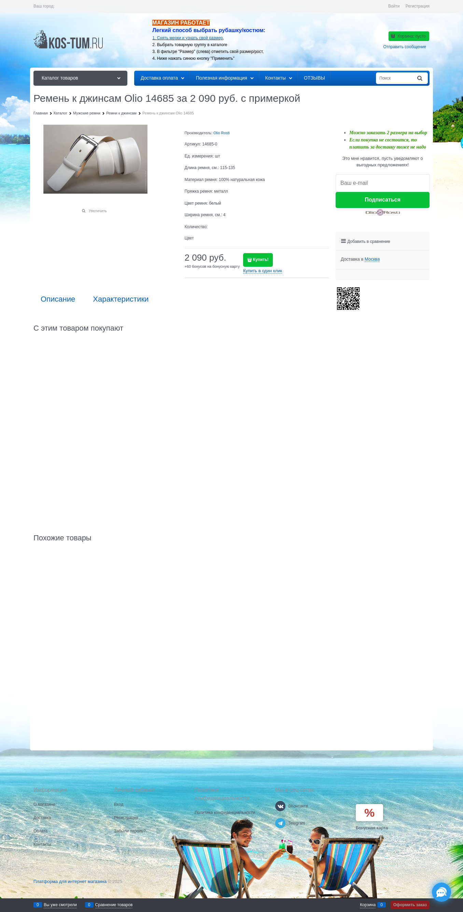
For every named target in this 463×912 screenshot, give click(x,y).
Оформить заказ (410, 904)
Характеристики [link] (121, 299)
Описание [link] (58, 299)
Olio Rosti (221, 133)
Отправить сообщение (404, 46)
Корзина (368, 905)
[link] (372, 259)
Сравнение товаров (114, 905)
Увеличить (98, 211)
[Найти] (420, 78)
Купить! (261, 259)
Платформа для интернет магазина (70, 881)
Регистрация (418, 6)
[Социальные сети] (441, 892)
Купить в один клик (262, 270)
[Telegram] (280, 823)
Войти (394, 6)
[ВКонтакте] (280, 806)
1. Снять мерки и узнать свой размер (187, 38)
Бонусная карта (372, 827)
